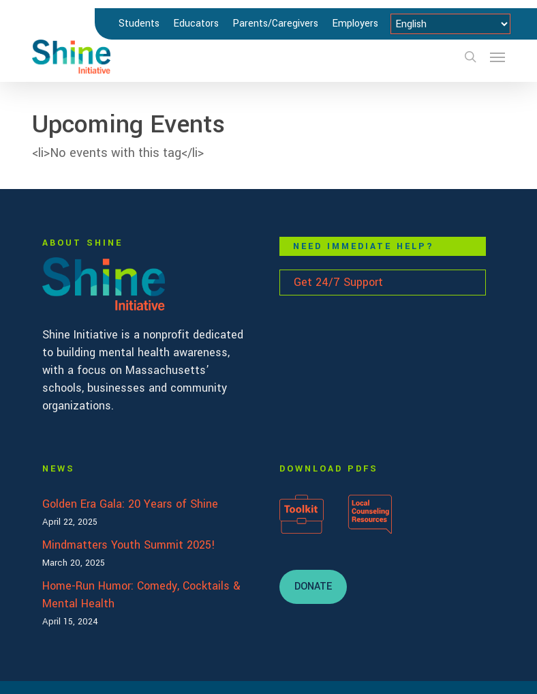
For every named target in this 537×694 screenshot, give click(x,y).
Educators (196, 23)
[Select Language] (450, 24)
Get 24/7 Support (338, 282)
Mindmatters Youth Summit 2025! (128, 545)
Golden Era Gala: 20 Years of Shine (130, 504)
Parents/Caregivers (275, 23)
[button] (497, 56)
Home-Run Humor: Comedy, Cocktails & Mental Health (141, 594)
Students (139, 23)
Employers (355, 23)
